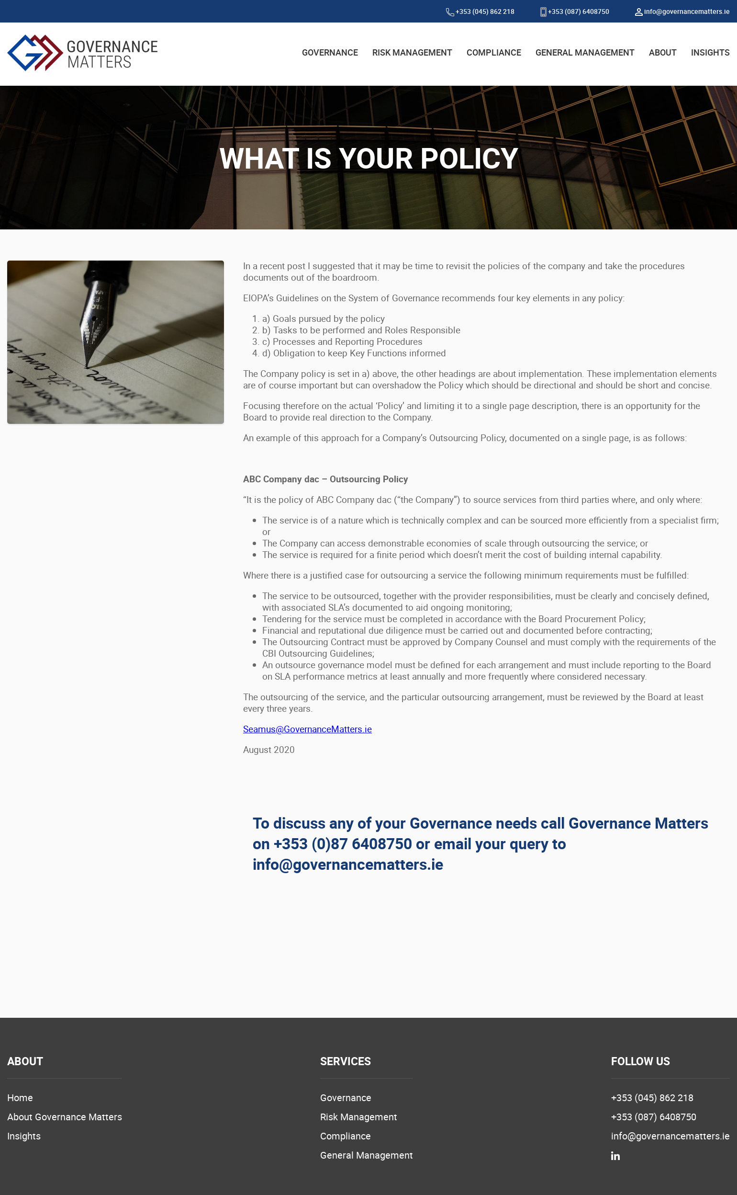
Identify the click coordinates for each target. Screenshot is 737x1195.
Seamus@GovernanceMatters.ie (307, 729)
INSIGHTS (710, 52)
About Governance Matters (64, 1116)
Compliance (345, 1135)
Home (20, 1097)
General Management (366, 1155)
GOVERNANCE (330, 52)
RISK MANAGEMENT (412, 52)
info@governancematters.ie (682, 11)
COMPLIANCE (494, 52)
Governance (345, 1097)
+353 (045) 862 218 (480, 11)
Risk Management (358, 1116)
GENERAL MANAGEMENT (585, 52)
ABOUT (663, 52)
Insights (24, 1135)
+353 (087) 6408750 (574, 11)
